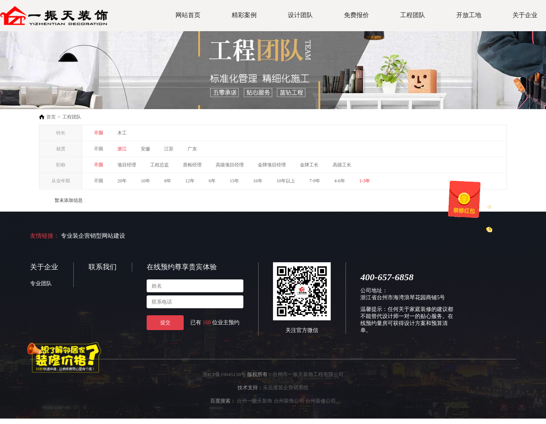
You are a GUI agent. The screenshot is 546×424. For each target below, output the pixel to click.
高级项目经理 (230, 165)
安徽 (145, 149)
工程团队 (412, 15)
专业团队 (41, 283)
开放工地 (468, 15)
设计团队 (300, 15)
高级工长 (342, 165)
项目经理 (126, 165)
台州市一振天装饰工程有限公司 (308, 374)
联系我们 (103, 267)
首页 (51, 117)
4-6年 (339, 181)
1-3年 (364, 181)
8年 (167, 181)
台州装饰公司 (289, 401)
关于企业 (524, 15)
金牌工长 (309, 165)
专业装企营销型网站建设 (93, 236)
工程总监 (159, 165)
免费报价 (356, 15)
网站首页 (188, 15)
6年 (212, 181)
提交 (165, 322)
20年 (122, 181)
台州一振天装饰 (254, 401)
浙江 (122, 149)
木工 (122, 133)
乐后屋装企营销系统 (285, 387)
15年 (234, 181)
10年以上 (286, 181)
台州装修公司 (320, 401)
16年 (257, 181)
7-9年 (314, 181)
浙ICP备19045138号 (224, 374)
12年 (190, 181)
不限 (98, 133)
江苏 (169, 149)
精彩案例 (244, 15)
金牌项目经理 (272, 165)
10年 (145, 181)
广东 (192, 149)
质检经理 (192, 165)
